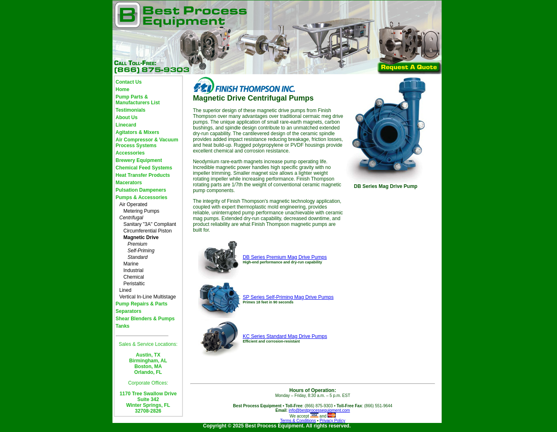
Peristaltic (134, 283)
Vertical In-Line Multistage (147, 297)
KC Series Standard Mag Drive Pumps (285, 336)
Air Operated (133, 204)
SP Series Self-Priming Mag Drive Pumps (288, 297)
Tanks (123, 326)
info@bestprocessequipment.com (319, 410)
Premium (137, 244)
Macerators (129, 182)
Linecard (126, 125)
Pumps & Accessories (142, 197)
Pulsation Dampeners (141, 190)
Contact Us (129, 82)
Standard (138, 257)
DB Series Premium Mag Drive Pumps (285, 257)
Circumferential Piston (148, 231)
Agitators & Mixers (137, 132)
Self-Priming (141, 251)
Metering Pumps (141, 211)
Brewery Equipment (139, 160)
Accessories (130, 153)
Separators (129, 311)
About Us (127, 117)
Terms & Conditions (298, 420)
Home (122, 89)
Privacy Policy (332, 420)
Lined (125, 290)
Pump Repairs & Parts (142, 304)
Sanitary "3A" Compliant (150, 224)
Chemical (134, 277)
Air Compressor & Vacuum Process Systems (147, 142)
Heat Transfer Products (143, 175)
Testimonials (130, 110)
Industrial (134, 270)
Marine (131, 264)
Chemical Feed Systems (144, 168)
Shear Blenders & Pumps (145, 319)
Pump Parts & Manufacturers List (138, 100)
